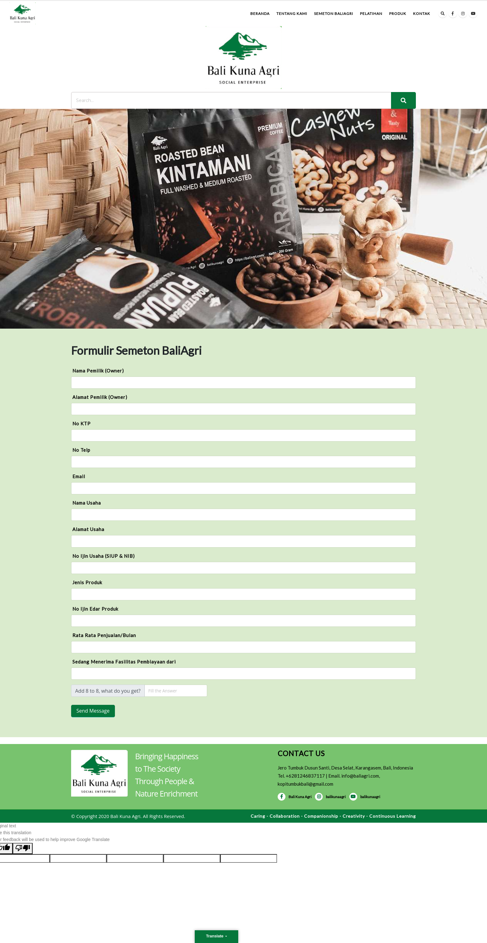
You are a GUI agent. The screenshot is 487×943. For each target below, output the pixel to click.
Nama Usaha (86, 503)
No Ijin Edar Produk (95, 609)
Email (78, 476)
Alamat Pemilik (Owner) (99, 397)
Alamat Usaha (88, 529)
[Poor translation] (23, 848)
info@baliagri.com (360, 776)
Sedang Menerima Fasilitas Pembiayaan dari (124, 661)
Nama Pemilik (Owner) (98, 370)
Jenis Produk (87, 582)
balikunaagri (330, 796)
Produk (397, 13)
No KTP (81, 423)
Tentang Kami (291, 13)
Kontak (421, 13)
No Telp (81, 450)
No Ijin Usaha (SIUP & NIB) (103, 556)
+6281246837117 (305, 776)
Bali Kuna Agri (295, 796)
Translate (215, 936)
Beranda (260, 13)
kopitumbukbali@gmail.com (305, 784)
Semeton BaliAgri (333, 13)
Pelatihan (371, 13)
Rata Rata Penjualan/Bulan (104, 635)
